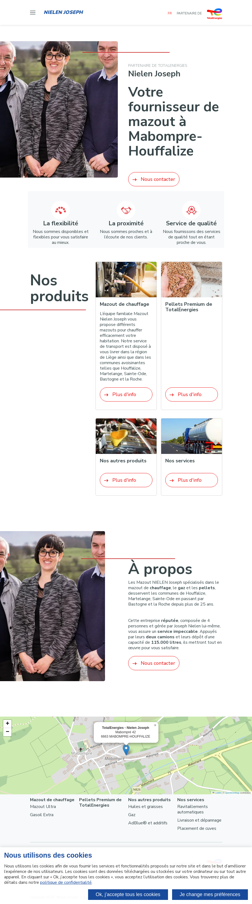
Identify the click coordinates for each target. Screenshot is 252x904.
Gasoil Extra (41, 815)
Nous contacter (154, 179)
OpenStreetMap (232, 793)
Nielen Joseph (63, 12)
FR (170, 13)
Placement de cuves (196, 828)
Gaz (132, 815)
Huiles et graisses (145, 807)
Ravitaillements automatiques (192, 809)
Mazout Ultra (43, 807)
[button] (126, 750)
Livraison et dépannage (199, 820)
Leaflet (216, 793)
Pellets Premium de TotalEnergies (100, 802)
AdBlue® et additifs (147, 823)
